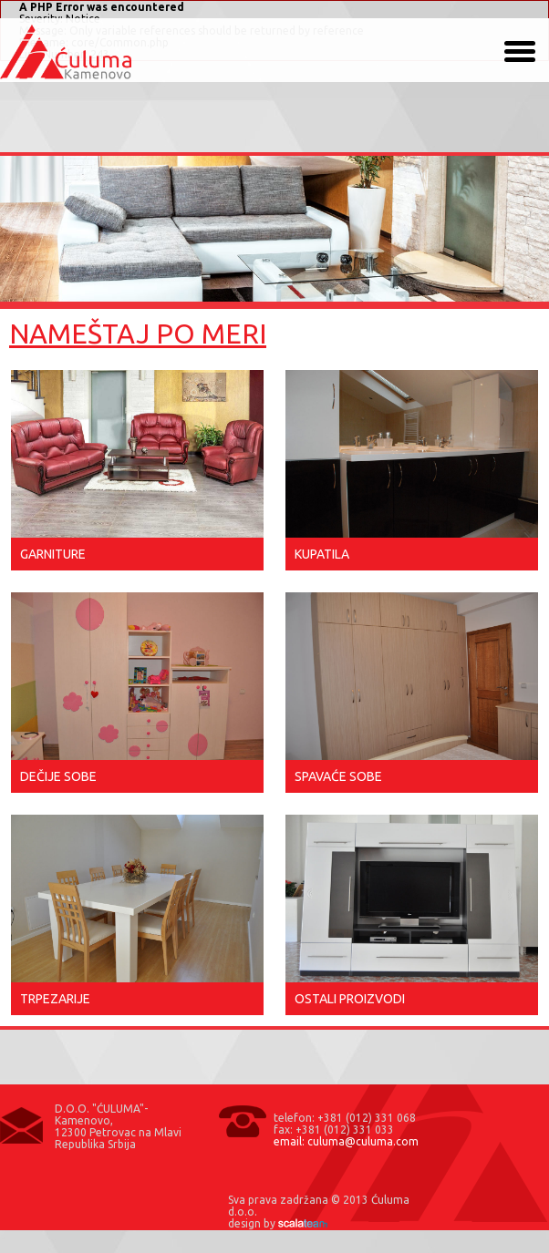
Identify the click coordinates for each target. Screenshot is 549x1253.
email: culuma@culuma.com (346, 1141)
